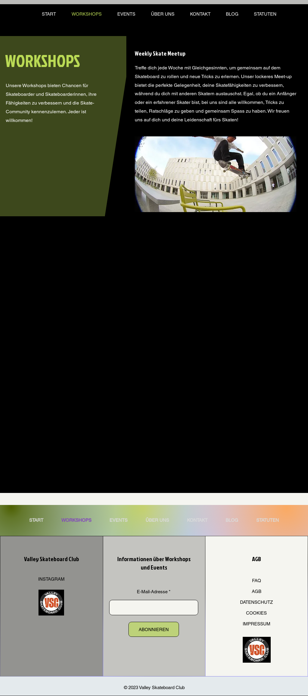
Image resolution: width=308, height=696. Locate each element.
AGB (256, 591)
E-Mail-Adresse (152, 591)
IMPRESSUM (256, 623)
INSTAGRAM (51, 579)
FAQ (256, 580)
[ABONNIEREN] (153, 629)
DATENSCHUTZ (256, 602)
